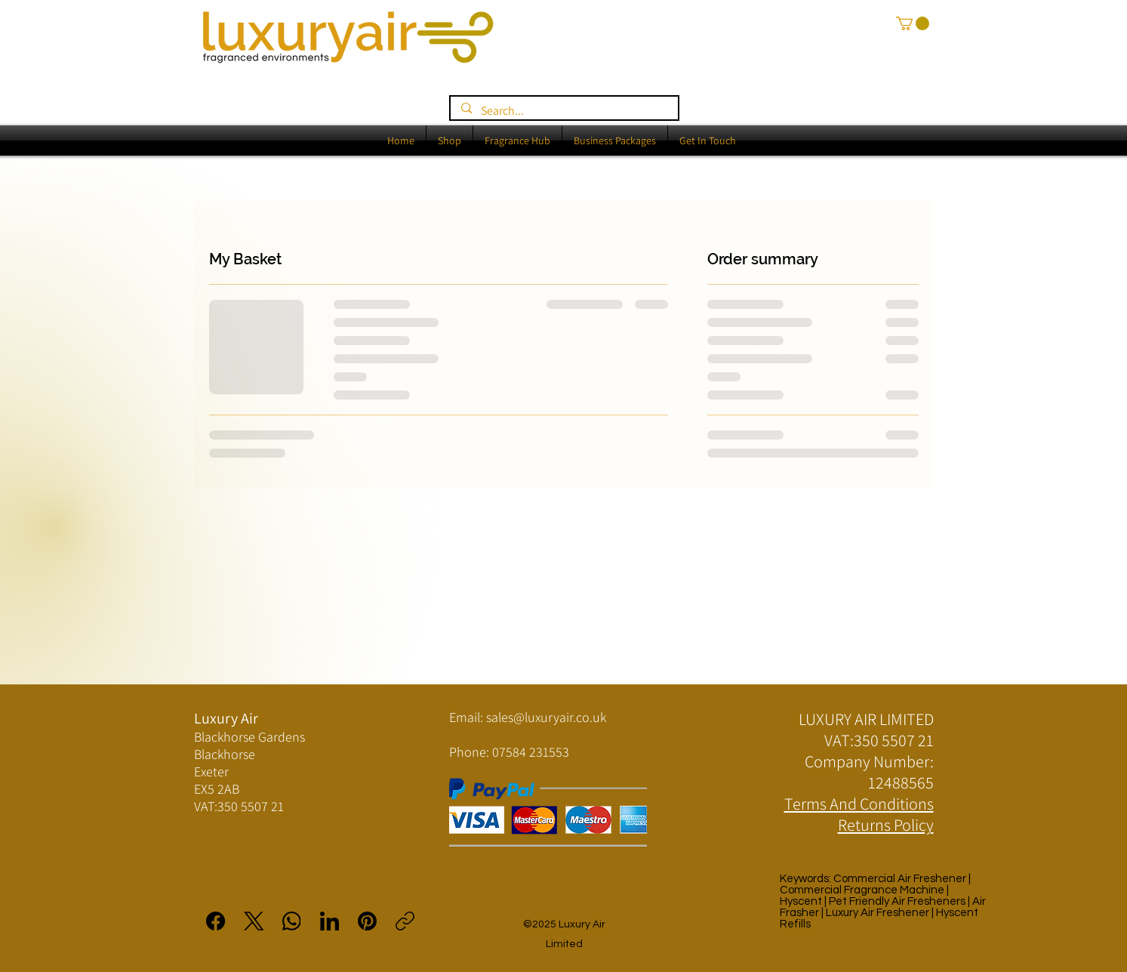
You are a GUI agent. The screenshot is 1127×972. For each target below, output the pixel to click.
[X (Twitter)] (254, 921)
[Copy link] (405, 921)
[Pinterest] (367, 921)
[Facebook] (216, 921)
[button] (912, 23)
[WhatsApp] (291, 921)
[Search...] (563, 111)
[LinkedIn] (329, 921)
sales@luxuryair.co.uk (546, 717)
